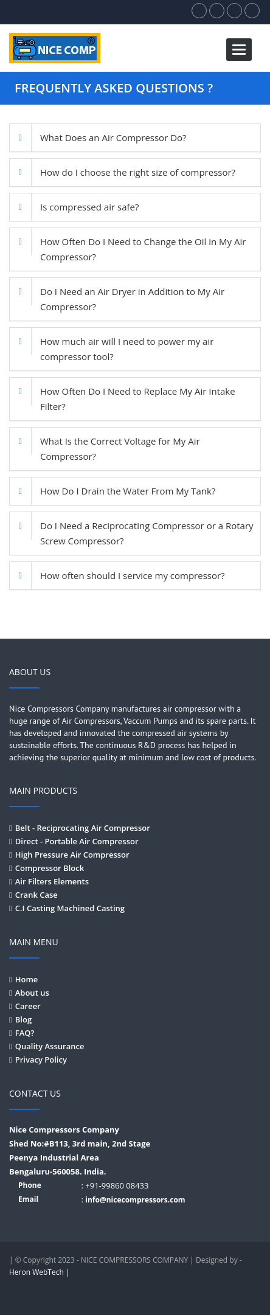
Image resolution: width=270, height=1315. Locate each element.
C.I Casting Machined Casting (70, 908)
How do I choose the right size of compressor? (137, 172)
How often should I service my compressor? (132, 575)
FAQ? (25, 1032)
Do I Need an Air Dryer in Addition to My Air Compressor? (132, 299)
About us (32, 992)
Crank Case (36, 894)
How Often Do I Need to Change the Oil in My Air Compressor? (143, 249)
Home (26, 979)
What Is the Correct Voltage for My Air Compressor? (120, 448)
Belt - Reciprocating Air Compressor (82, 827)
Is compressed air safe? (89, 207)
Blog (23, 1019)
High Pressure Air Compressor (72, 854)
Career (28, 1006)
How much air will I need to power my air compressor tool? (126, 349)
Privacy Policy (41, 1059)
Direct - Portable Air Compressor (77, 841)
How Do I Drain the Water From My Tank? (127, 491)
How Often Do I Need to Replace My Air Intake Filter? (137, 398)
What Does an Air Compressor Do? (113, 137)
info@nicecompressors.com (135, 1200)
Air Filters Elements (52, 881)
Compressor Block (49, 867)
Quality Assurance (50, 1046)
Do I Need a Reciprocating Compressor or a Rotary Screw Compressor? (147, 533)
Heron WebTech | (39, 1272)
